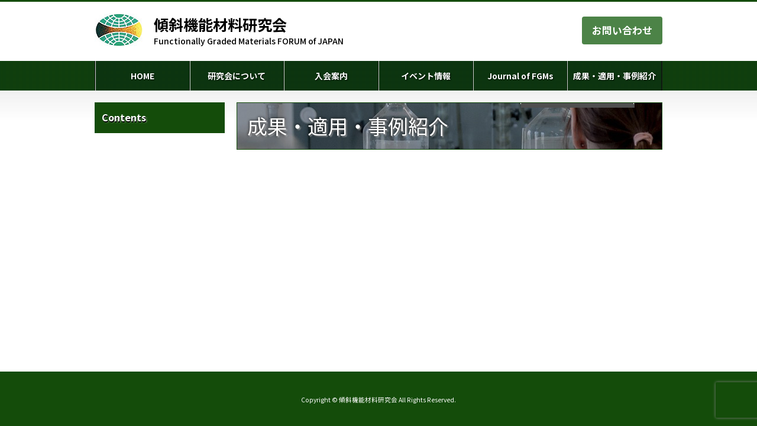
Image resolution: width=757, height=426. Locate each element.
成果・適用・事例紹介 (614, 76)
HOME (142, 76)
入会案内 (331, 76)
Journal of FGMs (520, 76)
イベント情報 (426, 76)
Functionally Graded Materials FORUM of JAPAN (249, 31)
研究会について (237, 76)
